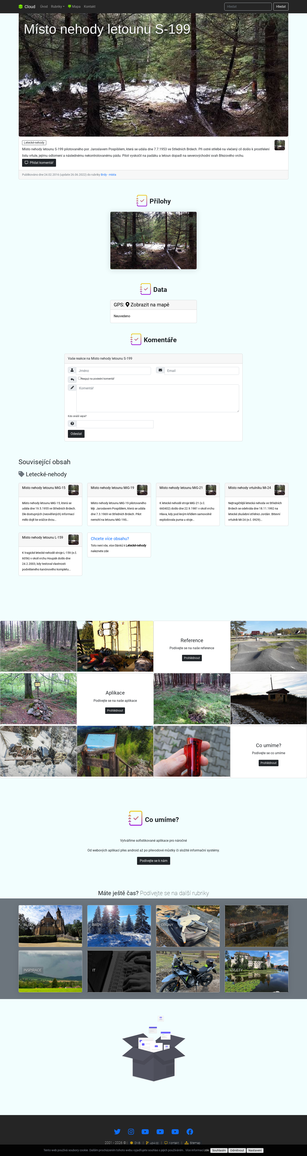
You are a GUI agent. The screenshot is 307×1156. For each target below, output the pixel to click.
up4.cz (152, 1143)
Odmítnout (237, 1150)
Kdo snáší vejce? (77, 416)
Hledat (281, 7)
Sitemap (192, 1143)
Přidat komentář (39, 163)
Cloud (27, 6)
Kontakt (89, 7)
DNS (135, 1143)
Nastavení (255, 1150)
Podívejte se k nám (153, 861)
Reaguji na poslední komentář (96, 378)
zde (206, 1150)
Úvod (44, 7)
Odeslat (76, 434)
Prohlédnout (192, 658)
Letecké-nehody (34, 142)
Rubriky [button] (56, 7)
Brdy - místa (108, 174)
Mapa (74, 7)
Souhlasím (219, 1150)
